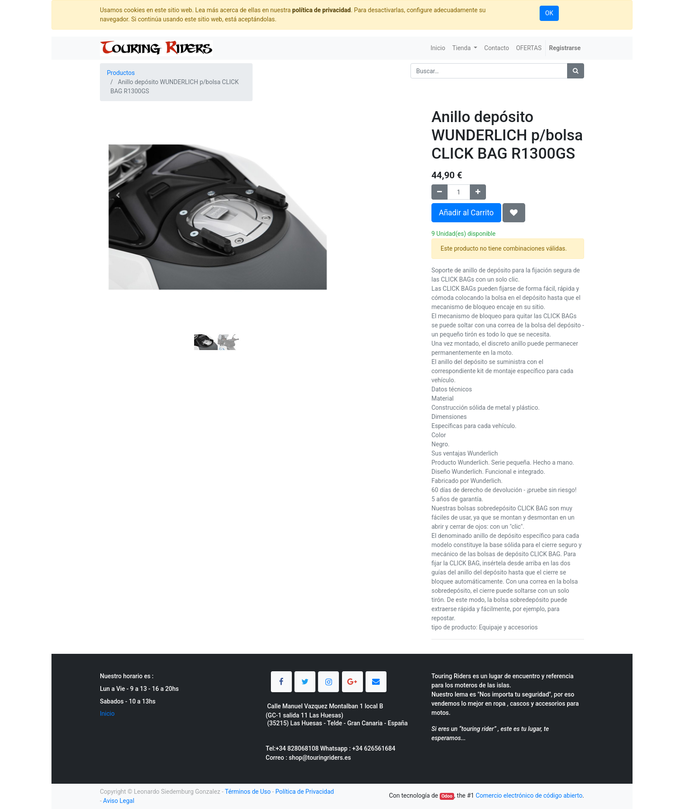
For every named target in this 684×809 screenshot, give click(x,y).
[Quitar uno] (439, 192)
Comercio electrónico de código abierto (528, 795)
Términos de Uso (247, 791)
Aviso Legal (118, 800)
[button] (117, 195)
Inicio (107, 713)
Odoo (446, 796)
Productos (121, 72)
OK (549, 13)
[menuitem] (438, 48)
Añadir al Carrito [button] (466, 212)
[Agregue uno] (478, 192)
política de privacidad (321, 10)
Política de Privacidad (304, 791)
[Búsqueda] (575, 70)
